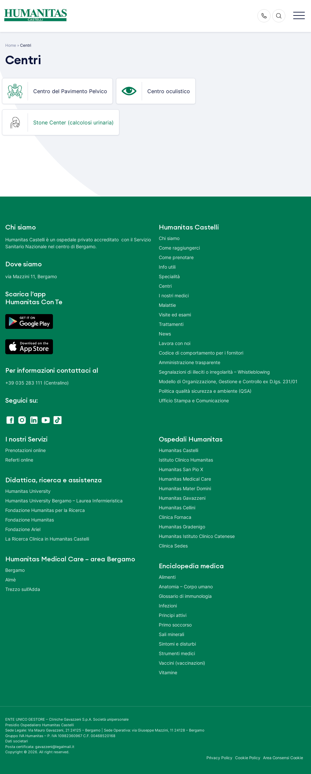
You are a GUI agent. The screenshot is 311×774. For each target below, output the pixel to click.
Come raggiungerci (179, 248)
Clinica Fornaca (175, 517)
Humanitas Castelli (178, 450)
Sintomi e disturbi (177, 644)
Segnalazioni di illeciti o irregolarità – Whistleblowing (214, 372)
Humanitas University (28, 491)
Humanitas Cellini (177, 507)
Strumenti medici (177, 653)
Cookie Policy (247, 757)
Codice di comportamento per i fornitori (201, 353)
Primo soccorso (175, 624)
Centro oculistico (168, 91)
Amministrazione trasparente (189, 362)
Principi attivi (172, 615)
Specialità (169, 276)
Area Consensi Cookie (283, 757)
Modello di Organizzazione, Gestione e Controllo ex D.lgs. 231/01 (228, 381)
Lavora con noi (174, 343)
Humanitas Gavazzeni (182, 498)
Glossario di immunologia (185, 596)
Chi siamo (169, 238)
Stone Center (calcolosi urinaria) (73, 122)
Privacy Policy (219, 757)
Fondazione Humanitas (29, 519)
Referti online (19, 460)
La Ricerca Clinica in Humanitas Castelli (47, 539)
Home (10, 45)
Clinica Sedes (173, 545)
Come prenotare (176, 257)
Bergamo (15, 570)
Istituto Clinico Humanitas (186, 460)
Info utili (167, 267)
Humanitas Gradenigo (182, 526)
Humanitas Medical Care (185, 479)
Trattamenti (171, 324)
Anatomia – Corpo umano (186, 586)
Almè (10, 579)
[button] (299, 16)
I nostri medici (174, 295)
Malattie (167, 305)
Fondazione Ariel (22, 529)
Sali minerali (171, 634)
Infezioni (168, 605)
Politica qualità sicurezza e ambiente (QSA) (205, 391)
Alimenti (167, 577)
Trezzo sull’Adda (22, 589)
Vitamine (168, 672)
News (165, 333)
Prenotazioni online (25, 450)
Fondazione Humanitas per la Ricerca (45, 510)
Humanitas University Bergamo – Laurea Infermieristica (64, 500)
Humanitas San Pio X (181, 469)
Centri (165, 286)
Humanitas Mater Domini (185, 488)
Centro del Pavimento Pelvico (70, 91)
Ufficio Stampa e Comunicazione (194, 400)
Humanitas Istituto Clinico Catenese (197, 536)
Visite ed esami (175, 314)
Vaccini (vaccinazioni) (182, 663)
